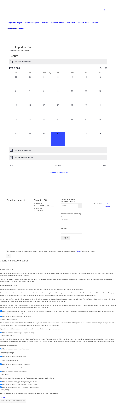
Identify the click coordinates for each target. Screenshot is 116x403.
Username (64, 220)
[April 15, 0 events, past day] (44, 111)
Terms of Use (105, 204)
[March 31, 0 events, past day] (30, 83)
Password (64, 228)
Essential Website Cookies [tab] (8, 285)
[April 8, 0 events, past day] (44, 97)
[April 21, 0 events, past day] (30, 125)
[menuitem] (15, 23)
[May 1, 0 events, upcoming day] (72, 139)
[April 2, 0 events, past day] (58, 83)
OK (9, 256)
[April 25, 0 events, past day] (86, 125)
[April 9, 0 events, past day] (58, 97)
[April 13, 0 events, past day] (16, 111)
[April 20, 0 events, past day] (16, 125)
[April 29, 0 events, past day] (44, 139)
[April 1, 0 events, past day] (44, 83)
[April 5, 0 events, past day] (100, 83)
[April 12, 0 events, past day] (100, 97)
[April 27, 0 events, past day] (16, 139)
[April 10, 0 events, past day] (72, 97)
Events (11, 50)
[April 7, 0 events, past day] (30, 97)
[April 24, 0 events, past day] (72, 125)
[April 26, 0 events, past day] (100, 125)
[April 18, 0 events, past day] (86, 111)
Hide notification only (19, 400)
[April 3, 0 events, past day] (72, 83)
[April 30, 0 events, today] (58, 139)
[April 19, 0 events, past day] (100, 111)
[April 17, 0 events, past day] (72, 111)
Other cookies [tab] (4, 374)
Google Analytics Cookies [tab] (8, 319)
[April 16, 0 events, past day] (58, 111)
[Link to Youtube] (108, 10)
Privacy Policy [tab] (4, 390)
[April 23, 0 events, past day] (58, 125)
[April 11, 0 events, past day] (86, 97)
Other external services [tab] (7, 335)
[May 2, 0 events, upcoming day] (86, 139)
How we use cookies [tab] (6, 269)
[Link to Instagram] (101, 10)
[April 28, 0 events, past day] (30, 139)
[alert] (58, 61)
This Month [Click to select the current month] (58, 165)
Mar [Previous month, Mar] (11, 165)
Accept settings (5, 400)
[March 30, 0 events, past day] (16, 83)
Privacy (107, 206)
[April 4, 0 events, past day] (86, 83)
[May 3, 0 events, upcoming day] (100, 139)
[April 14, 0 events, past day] (30, 111)
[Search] (108, 28)
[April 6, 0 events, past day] (16, 97)
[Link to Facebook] (104, 10)
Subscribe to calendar (56, 172)
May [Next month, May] (105, 165)
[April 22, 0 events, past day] (44, 125)
